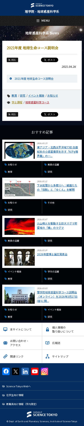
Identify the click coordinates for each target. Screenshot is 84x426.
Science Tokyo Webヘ (18, 386)
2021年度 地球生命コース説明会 (34, 78)
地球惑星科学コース (37, 102)
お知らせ (52, 95)
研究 (22, 95)
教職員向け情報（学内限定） (22, 404)
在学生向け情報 (15, 395)
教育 (14, 95)
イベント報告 (36, 95)
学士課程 (17, 102)
